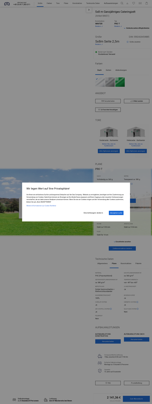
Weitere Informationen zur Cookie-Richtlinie (41, 205)
